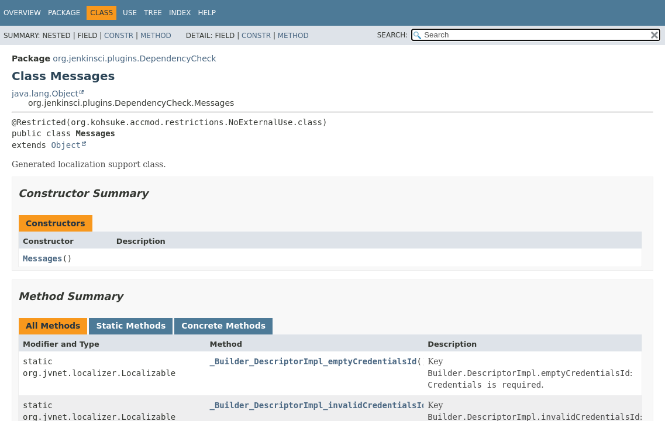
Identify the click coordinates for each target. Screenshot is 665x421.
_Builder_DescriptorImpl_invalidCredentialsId (318, 405)
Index (180, 13)
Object (66, 145)
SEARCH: (392, 35)
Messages (42, 258)
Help (207, 13)
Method (155, 36)
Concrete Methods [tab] (223, 325)
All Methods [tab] (53, 325)
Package (64, 13)
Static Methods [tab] (131, 325)
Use (130, 13)
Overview (22, 13)
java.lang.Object (45, 93)
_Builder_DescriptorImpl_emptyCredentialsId (313, 361)
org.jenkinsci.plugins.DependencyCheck (134, 58)
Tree (153, 13)
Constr (118, 36)
